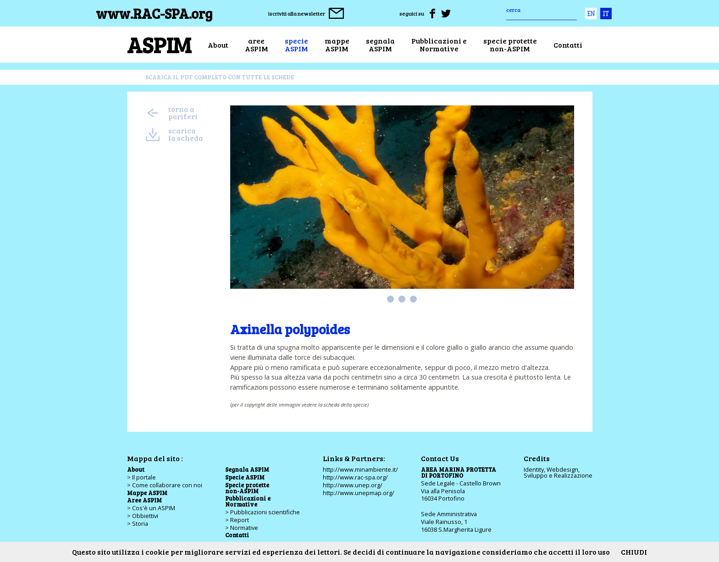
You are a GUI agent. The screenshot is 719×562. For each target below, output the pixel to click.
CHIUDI (634, 551)
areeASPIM (256, 45)
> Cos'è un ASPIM (151, 508)
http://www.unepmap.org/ (358, 493)
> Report (237, 520)
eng (591, 13)
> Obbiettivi (142, 516)
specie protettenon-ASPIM (510, 45)
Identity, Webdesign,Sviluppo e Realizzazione (558, 472)
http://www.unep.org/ (352, 485)
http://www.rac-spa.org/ (355, 477)
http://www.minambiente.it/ (360, 469)
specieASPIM (296, 45)
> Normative (241, 527)
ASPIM (159, 44)
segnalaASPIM (380, 45)
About (218, 45)
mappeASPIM (337, 45)
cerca (513, 9)
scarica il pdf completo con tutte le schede (219, 77)
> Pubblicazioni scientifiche (262, 512)
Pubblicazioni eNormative (439, 45)
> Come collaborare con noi (164, 485)
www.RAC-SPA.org (154, 13)
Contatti (567, 45)
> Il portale (141, 477)
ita (606, 13)
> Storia (137, 523)
